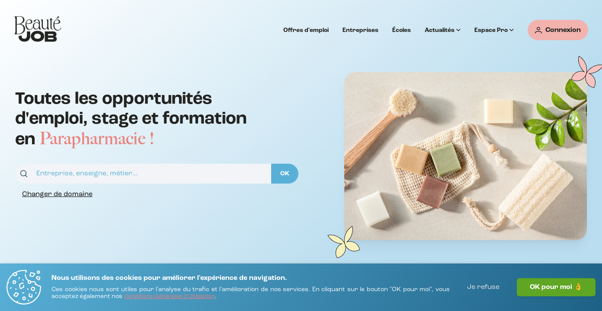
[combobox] (143, 174)
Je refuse (483, 287)
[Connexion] (558, 30)
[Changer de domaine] (57, 194)
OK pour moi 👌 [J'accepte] (556, 287)
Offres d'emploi (306, 30)
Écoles (401, 30)
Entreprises (360, 30)
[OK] (284, 174)
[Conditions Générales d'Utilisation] (169, 297)
